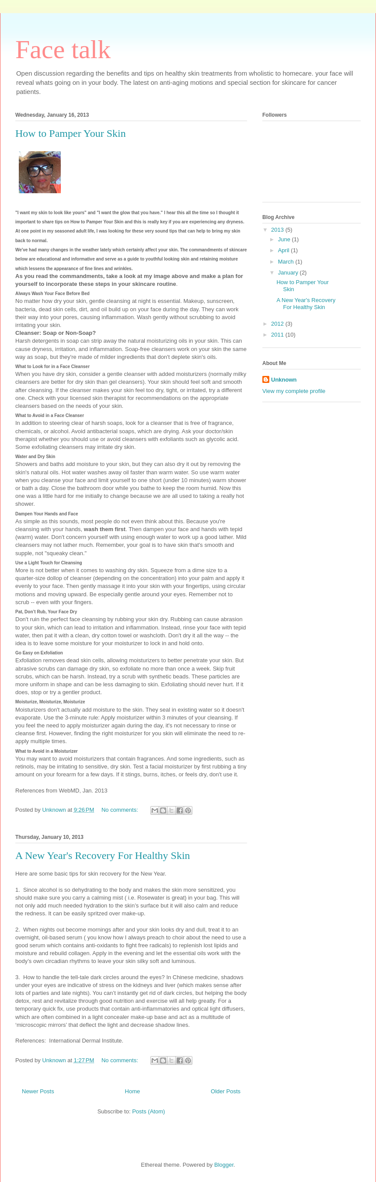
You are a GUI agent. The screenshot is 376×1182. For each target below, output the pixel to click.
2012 (278, 323)
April (284, 250)
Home (132, 1091)
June (285, 239)
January (289, 272)
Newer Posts (38, 1091)
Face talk (63, 49)
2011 (278, 334)
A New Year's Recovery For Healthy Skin (102, 855)
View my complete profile (293, 391)
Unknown (284, 379)
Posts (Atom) (148, 1111)
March (287, 261)
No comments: (120, 810)
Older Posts (225, 1091)
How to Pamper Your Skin (70, 133)
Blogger (223, 1164)
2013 (278, 229)
